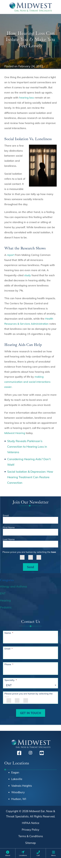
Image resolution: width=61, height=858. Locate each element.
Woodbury (18, 792)
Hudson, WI (18, 799)
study (27, 275)
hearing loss (26, 97)
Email (6, 515)
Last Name (9, 539)
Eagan (15, 772)
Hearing (5, 600)
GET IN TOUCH (30, 713)
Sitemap (30, 843)
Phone (8, 664)
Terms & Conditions (30, 836)
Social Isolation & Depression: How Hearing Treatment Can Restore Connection (30, 477)
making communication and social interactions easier (27, 382)
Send (30, 567)
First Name (9, 527)
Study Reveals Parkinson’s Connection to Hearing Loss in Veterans (27, 446)
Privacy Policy (30, 829)
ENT (3, 593)
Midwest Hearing (14, 433)
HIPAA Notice (30, 823)
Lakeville (16, 779)
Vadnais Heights (21, 785)
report (10, 255)
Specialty (10, 680)
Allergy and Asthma (13, 586)
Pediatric (6, 607)
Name (8, 632)
